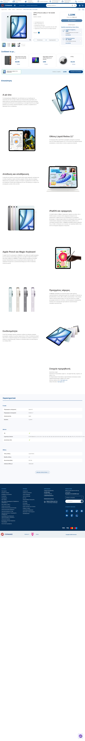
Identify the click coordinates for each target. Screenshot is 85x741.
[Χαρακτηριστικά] (42, 438)
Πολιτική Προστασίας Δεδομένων (8, 509)
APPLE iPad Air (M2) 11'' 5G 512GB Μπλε (44, 13)
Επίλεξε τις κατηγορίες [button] (70, 497)
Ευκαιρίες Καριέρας (5, 492)
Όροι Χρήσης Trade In (6, 504)
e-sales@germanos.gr (48, 495)
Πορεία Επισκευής (26, 504)
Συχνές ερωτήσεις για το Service (29, 506)
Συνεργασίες (4, 496)
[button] (72, 5)
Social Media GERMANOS (28, 510)
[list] (34, 9)
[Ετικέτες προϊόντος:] (16, 13)
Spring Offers (22, 5)
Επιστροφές (25, 503)
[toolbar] (16, 45)
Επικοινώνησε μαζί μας (49, 498)
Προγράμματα (4, 497)
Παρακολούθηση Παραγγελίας (28, 499)
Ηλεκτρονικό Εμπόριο (6, 518)
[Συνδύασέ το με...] (42, 65)
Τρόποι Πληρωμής (26, 494)
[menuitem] (7, 5)
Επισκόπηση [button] (40, 40)
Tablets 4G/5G (19, 9)
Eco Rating (25, 501)
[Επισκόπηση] (42, 237)
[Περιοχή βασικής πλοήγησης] (42, 5)
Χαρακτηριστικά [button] (52, 40)
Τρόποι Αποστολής (26, 496)
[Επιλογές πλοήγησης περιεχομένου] (45, 39)
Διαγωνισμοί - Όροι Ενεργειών (29, 511)
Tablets (9, 9)
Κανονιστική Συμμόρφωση (7, 523)
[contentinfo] (42, 529)
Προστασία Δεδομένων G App (7, 511)
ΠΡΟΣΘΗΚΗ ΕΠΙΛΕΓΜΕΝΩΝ (75, 71)
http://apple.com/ (64, 380)
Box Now (24, 497)
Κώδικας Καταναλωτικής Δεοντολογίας (9, 507)
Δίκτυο (13, 9)
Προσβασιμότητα (26, 513)
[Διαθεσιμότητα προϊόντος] (71, 25)
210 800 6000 (47, 492)
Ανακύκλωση (25, 491)
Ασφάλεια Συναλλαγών (27, 492)
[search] (61, 5)
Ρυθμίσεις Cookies (26, 508)
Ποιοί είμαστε (4, 491)
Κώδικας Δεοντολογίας (6, 506)
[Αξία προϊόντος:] (71, 16)
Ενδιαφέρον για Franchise (7, 494)
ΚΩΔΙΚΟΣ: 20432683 (37, 16)
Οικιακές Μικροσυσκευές (31, 5)
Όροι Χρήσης (4, 499)
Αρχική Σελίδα (4, 9)
